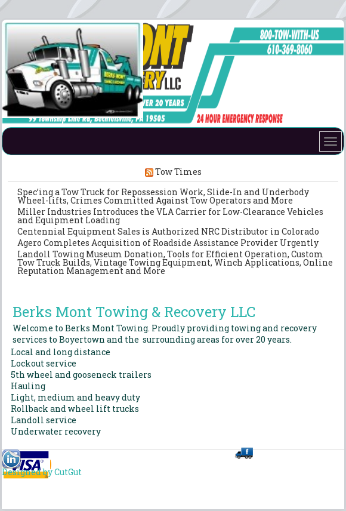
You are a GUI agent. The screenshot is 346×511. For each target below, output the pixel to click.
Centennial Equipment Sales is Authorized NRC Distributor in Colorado (168, 231)
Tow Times (178, 171)
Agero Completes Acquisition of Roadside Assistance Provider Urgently (168, 242)
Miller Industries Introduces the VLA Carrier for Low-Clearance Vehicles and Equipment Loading (170, 216)
